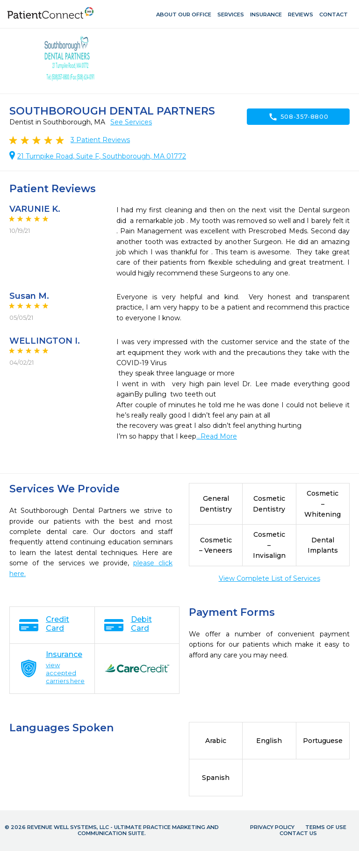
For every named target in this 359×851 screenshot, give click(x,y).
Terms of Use (325, 827)
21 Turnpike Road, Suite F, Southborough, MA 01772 (101, 156)
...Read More (216, 436)
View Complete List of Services (269, 578)
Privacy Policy (272, 827)
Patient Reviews (100, 140)
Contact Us (298, 833)
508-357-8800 (298, 117)
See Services (131, 122)
